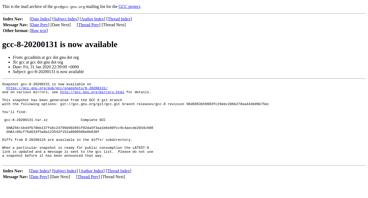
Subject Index (65, 19)
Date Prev (39, 24)
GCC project (129, 6)
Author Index (92, 19)
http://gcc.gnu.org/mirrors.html (92, 94)
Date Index (40, 19)
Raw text (38, 30)
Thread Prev (88, 24)
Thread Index (119, 19)
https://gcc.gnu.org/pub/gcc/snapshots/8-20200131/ (57, 89)
